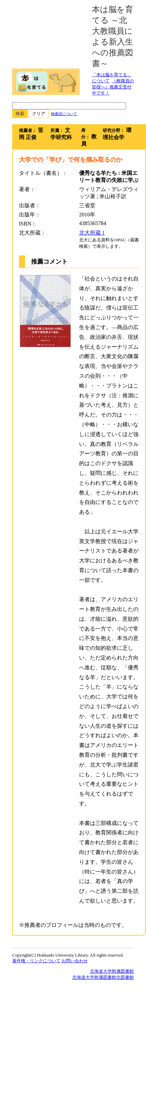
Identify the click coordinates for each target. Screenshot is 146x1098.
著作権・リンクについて (36, 960)
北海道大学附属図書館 (112, 971)
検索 (20, 113)
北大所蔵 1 (92, 233)
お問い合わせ (75, 960)
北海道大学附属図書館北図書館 (103, 977)
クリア (38, 113)
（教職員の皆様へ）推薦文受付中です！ (113, 87)
